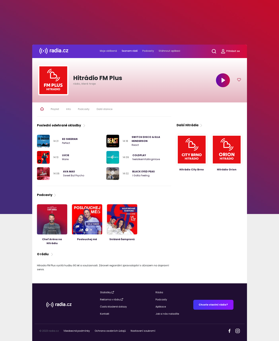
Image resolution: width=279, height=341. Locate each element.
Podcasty (148, 51)
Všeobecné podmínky (76, 330)
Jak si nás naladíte (167, 313)
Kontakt (104, 313)
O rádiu (45, 254)
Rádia (159, 292)
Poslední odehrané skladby (61, 125)
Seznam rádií (130, 51)
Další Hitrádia (190, 125)
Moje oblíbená (108, 51)
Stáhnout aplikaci (169, 51)
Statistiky (107, 292)
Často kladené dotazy (113, 306)
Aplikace (161, 306)
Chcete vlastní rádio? (213, 304)
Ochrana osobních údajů (110, 330)
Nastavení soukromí (143, 330)
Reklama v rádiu (111, 299)
